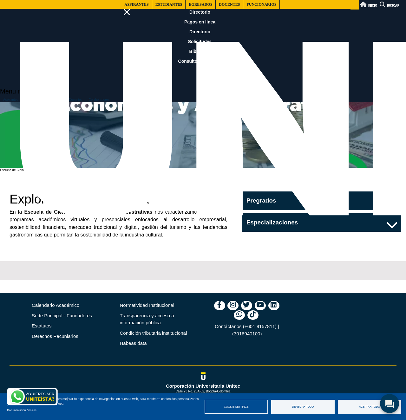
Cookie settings (236, 406)
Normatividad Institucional (147, 305)
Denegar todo (303, 406)
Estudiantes (168, 4)
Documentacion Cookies (21, 410)
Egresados (200, 4)
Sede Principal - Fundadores (62, 315)
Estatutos (42, 325)
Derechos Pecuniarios (55, 336)
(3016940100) (247, 333)
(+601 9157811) (260, 326)
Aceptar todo (369, 406)
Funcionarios (261, 4)
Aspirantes (137, 4)
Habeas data (133, 343)
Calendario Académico (55, 305)
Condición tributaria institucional (153, 333)
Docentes (229, 4)
